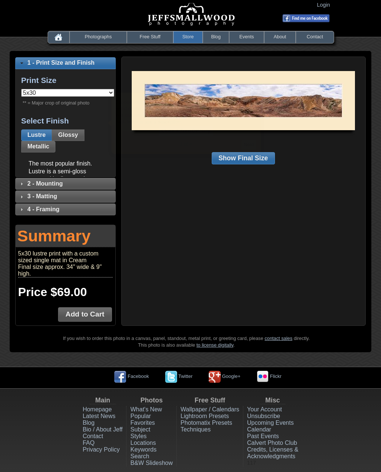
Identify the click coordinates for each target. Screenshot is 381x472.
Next (250, 144)
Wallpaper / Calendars (209, 409)
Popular (140, 416)
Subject (140, 429)
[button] (36, 135)
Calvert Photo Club (272, 443)
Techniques (195, 429)
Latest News (99, 416)
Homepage (97, 409)
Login (325, 5)
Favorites (142, 423)
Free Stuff (150, 36)
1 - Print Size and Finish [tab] (57, 63)
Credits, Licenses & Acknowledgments (272, 452)
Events (246, 36)
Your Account (264, 409)
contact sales (278, 338)
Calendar (259, 429)
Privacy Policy (101, 449)
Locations (143, 443)
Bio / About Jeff (102, 429)
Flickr (269, 376)
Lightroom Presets (204, 416)
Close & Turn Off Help (187, 131)
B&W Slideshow (151, 463)
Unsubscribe (263, 416)
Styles (138, 436)
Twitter (179, 376)
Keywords (143, 449)
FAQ (89, 443)
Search (139, 456)
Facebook (131, 376)
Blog (216, 36)
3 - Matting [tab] (38, 196)
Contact (315, 36)
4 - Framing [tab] (39, 209)
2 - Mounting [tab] (41, 183)
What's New (146, 409)
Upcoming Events (270, 423)
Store (188, 36)
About (280, 36)
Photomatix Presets (206, 423)
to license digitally (214, 345)
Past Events (263, 436)
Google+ (224, 376)
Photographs (98, 36)
